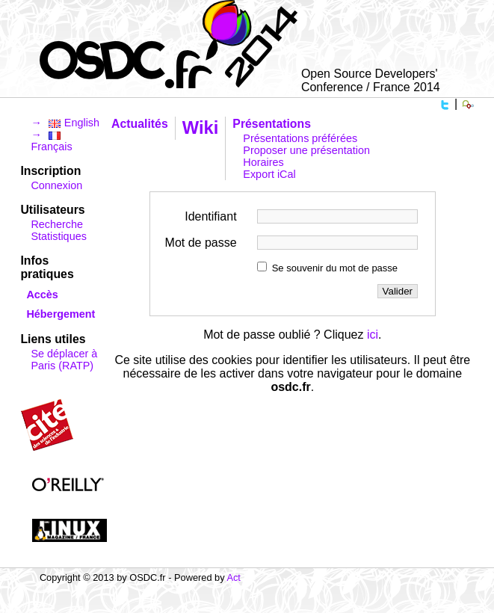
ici (372, 334)
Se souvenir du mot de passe (335, 268)
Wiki (200, 127)
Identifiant (210, 216)
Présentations (271, 123)
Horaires (263, 162)
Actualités (139, 123)
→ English (65, 123)
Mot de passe (201, 242)
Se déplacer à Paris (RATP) (64, 360)
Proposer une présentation (306, 150)
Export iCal (269, 174)
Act (233, 577)
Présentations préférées (300, 138)
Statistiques (58, 236)
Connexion (56, 185)
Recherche (57, 224)
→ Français (51, 141)
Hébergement (60, 314)
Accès (42, 295)
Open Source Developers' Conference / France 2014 (370, 80)
